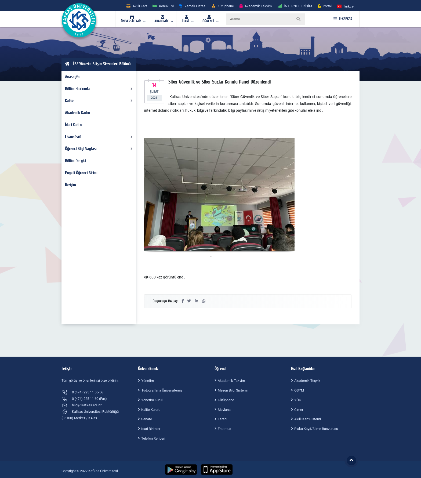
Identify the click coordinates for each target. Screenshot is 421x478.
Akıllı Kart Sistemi (307, 419)
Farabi (222, 419)
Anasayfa (72, 76)
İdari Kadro (73, 124)
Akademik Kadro (77, 112)
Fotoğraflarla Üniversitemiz (161, 390)
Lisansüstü (99, 137)
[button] (345, 6)
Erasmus (224, 429)
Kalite (99, 100)
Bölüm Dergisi (75, 160)
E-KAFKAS (342, 19)
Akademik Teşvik (307, 381)
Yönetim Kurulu (152, 400)
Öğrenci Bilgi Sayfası (99, 148)
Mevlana (224, 410)
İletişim (70, 185)
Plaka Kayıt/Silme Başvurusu (316, 429)
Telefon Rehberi (153, 438)
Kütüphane (226, 400)
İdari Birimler (150, 429)
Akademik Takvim (231, 381)
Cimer (298, 410)
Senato (146, 419)
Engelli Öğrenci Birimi (81, 173)
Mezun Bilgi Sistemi (233, 390)
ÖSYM (299, 390)
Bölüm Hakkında (99, 88)
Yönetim (147, 381)
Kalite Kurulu (150, 410)
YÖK (297, 400)
